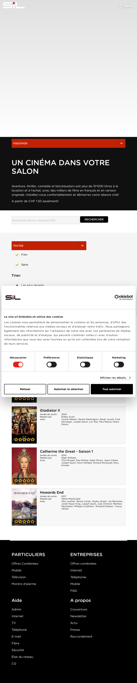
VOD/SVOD (68, 143)
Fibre (15, 643)
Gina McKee (82, 460)
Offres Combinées (25, 563)
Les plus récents (29, 285)
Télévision (19, 577)
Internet (76, 570)
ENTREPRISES (86, 554)
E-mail (16, 636)
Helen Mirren (96, 460)
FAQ (73, 590)
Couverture (78, 609)
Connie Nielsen (69, 419)
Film (21, 255)
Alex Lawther (68, 501)
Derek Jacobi (107, 419)
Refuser (25, 389)
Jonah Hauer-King (70, 503)
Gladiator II (50, 410)
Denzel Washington (88, 419)
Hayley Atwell (99, 501)
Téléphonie (78, 577)
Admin (16, 609)
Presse (75, 629)
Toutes (49, 245)
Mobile (16, 570)
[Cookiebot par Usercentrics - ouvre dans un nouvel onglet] (117, 297)
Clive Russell (68, 460)
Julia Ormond (104, 503)
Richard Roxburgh (102, 462)
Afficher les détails (113, 377)
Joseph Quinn (80, 421)
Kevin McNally (84, 462)
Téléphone (19, 629)
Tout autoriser (111, 389)
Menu (128, 6)
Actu (73, 623)
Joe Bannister (115, 501)
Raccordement (81, 636)
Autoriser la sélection (68, 389)
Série (21, 265)
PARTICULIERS (28, 554)
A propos (80, 600)
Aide (17, 600)
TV (14, 623)
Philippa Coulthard (84, 506)
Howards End (52, 492)
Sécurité (18, 650)
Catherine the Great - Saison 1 (66, 451)
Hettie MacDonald (70, 498)
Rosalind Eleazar (104, 506)
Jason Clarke (111, 460)
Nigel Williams (68, 457)
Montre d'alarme (24, 584)
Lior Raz (93, 421)
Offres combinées (83, 563)
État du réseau (22, 657)
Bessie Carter (84, 501)
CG (14, 663)
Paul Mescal (105, 421)
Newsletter (78, 616)
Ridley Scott (68, 416)
